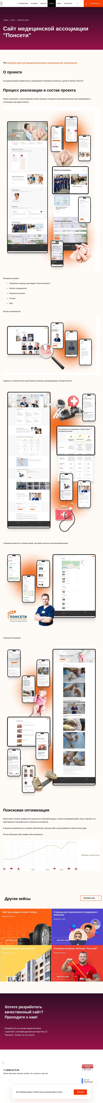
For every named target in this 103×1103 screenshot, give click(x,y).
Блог (59, 3)
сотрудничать (95, 3)
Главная (5, 20)
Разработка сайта (23, 20)
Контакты (68, 3)
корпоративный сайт (55, 63)
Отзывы (34, 3)
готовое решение (70, 63)
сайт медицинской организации (34, 63)
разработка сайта (14, 63)
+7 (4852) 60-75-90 (11, 1070)
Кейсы (51, 3)
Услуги (43, 3)
